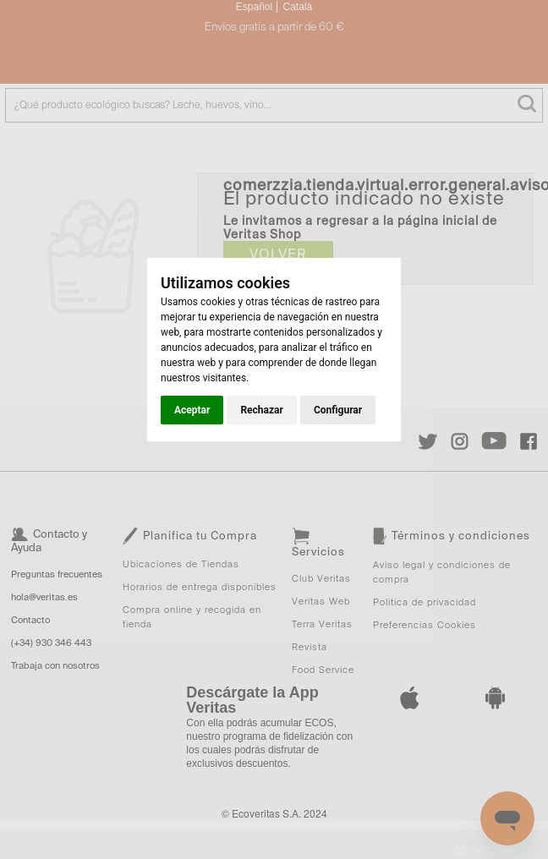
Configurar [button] (338, 410)
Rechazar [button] (261, 410)
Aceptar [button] (192, 410)
